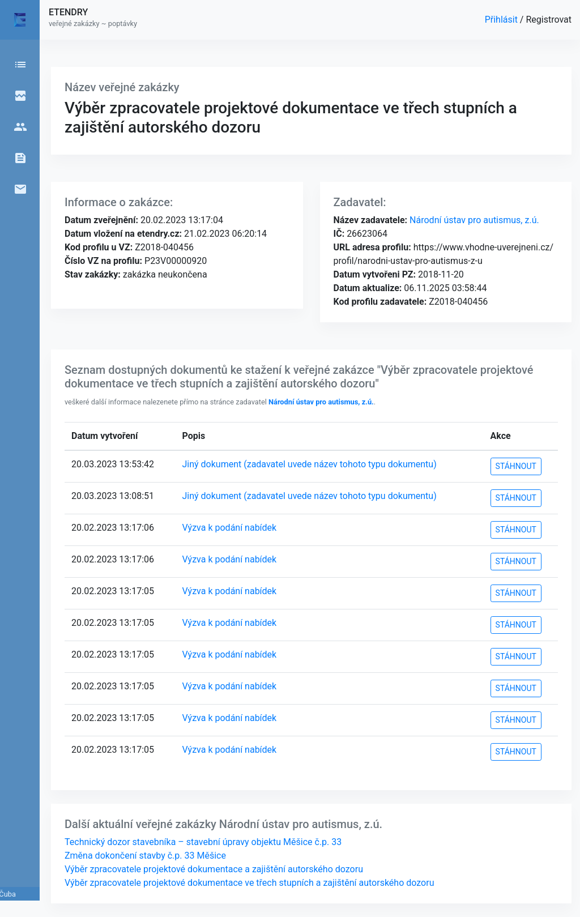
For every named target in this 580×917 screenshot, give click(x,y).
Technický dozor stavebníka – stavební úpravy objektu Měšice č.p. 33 (203, 842)
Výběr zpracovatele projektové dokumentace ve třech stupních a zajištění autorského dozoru (249, 882)
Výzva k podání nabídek (229, 527)
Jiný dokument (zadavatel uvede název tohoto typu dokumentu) (309, 464)
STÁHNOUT (516, 466)
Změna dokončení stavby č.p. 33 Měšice (145, 855)
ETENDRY (68, 12)
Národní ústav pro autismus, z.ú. (473, 220)
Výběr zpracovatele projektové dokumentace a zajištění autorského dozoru (214, 869)
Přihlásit (502, 19)
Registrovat (549, 19)
